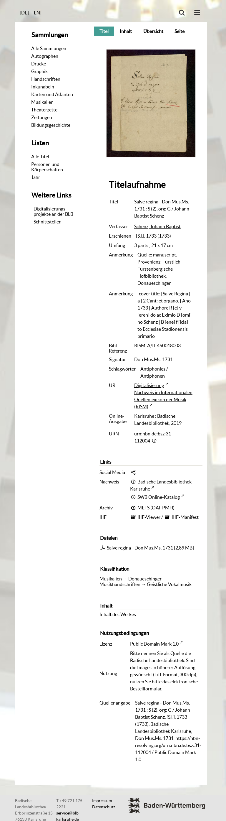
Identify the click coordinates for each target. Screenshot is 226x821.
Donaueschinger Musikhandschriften (130, 581)
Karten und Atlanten (52, 94)
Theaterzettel (45, 109)
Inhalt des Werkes (117, 614)
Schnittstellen (48, 221)
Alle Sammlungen (48, 48)
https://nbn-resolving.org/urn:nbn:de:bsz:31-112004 (168, 745)
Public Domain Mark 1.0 (154, 643)
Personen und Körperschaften (47, 167)
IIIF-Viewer (148, 517)
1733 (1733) (158, 235)
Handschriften (45, 79)
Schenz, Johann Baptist (157, 226)
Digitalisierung (149, 385)
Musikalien (42, 102)
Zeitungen (41, 117)
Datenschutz (103, 806)
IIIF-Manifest (185, 517)
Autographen (44, 56)
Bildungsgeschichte (50, 125)
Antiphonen (152, 376)
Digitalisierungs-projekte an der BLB (53, 211)
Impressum (102, 800)
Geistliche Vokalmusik (169, 584)
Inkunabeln (42, 86)
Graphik (39, 71)
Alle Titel (40, 156)
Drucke (38, 63)
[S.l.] (140, 235)
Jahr (35, 177)
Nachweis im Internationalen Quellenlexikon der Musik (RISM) (163, 399)
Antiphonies (152, 368)
